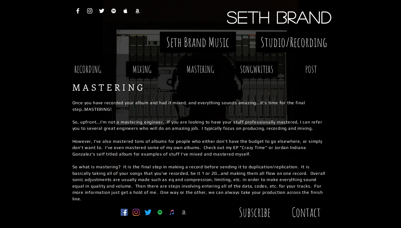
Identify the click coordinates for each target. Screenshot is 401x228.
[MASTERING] (200, 69)
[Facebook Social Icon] (124, 212)
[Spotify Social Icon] (159, 212)
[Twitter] (148, 212)
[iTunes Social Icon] (171, 212)
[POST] (311, 69)
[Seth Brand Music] (198, 42)
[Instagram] (136, 212)
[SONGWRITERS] (257, 69)
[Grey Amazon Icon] (183, 212)
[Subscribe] (255, 212)
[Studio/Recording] (294, 42)
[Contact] (306, 212)
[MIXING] (142, 69)
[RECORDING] (88, 69)
